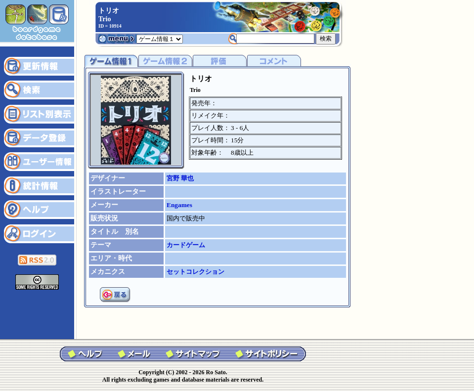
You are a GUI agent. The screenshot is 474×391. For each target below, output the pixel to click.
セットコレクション (195, 271)
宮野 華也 (180, 178)
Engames (179, 205)
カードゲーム (186, 245)
